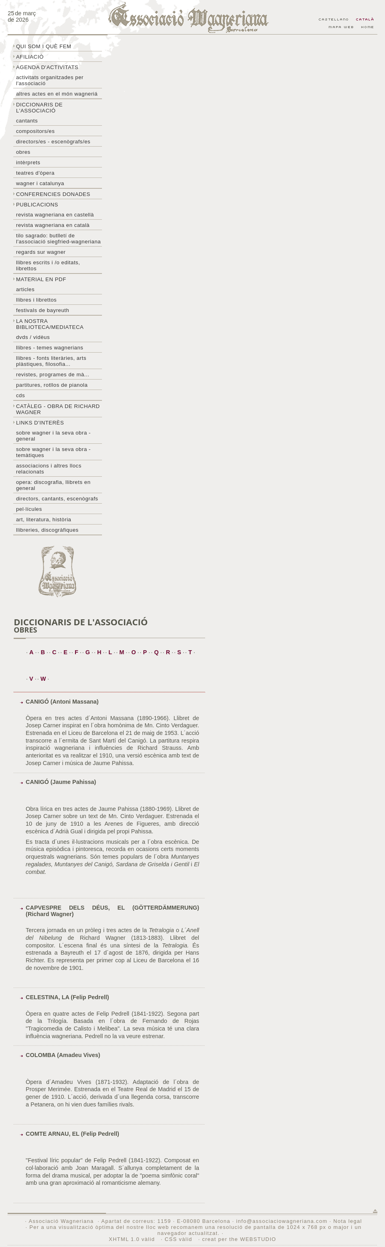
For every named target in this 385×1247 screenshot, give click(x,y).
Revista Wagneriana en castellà (55, 215)
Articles (25, 289)
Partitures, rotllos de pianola (52, 385)
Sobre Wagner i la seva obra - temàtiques (53, 452)
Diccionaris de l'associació (39, 108)
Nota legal (347, 1221)
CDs (20, 395)
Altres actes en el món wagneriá (57, 94)
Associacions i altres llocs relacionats (48, 469)
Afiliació (30, 57)
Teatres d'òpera (35, 173)
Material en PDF (41, 279)
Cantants (27, 121)
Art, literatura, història (43, 519)
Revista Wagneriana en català (53, 225)
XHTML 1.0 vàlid (133, 1239)
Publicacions (37, 205)
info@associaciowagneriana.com (281, 1221)
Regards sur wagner (41, 252)
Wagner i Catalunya (40, 183)
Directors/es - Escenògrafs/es (53, 142)
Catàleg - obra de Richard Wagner (58, 409)
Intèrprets (28, 162)
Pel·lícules (29, 509)
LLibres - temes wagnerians (50, 348)
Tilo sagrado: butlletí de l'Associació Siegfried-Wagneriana (58, 239)
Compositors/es (35, 131)
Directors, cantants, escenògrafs (57, 499)
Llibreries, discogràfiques (47, 530)
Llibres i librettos (36, 300)
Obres (23, 152)
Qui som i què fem (43, 46)
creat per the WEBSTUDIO (239, 1239)
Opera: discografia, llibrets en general (53, 485)
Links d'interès (40, 423)
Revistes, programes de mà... (53, 374)
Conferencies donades (53, 194)
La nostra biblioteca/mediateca (50, 324)
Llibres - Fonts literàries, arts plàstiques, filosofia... (51, 361)
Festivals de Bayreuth (42, 310)
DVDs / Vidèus (33, 337)
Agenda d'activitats (47, 67)
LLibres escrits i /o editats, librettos (48, 265)
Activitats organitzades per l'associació (50, 80)
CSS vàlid (179, 1239)
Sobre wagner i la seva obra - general (53, 436)
